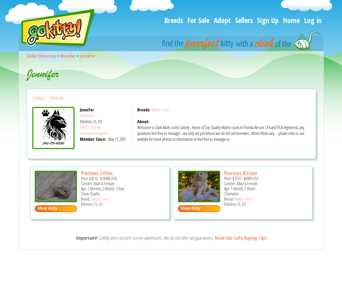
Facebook (87, 133)
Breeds (173, 20)
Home (291, 20)
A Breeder (87, 116)
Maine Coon (160, 110)
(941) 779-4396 (90, 127)
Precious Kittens (240, 173)
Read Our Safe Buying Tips (241, 238)
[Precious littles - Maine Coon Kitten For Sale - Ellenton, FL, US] (56, 200)
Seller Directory (41, 56)
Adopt (222, 20)
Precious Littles (97, 173)
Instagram (101, 133)
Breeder (68, 56)
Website (57, 98)
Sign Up (268, 20)
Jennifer (87, 56)
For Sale (198, 20)
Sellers (244, 20)
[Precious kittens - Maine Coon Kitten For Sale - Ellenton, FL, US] (199, 200)
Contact (38, 98)
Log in (313, 20)
